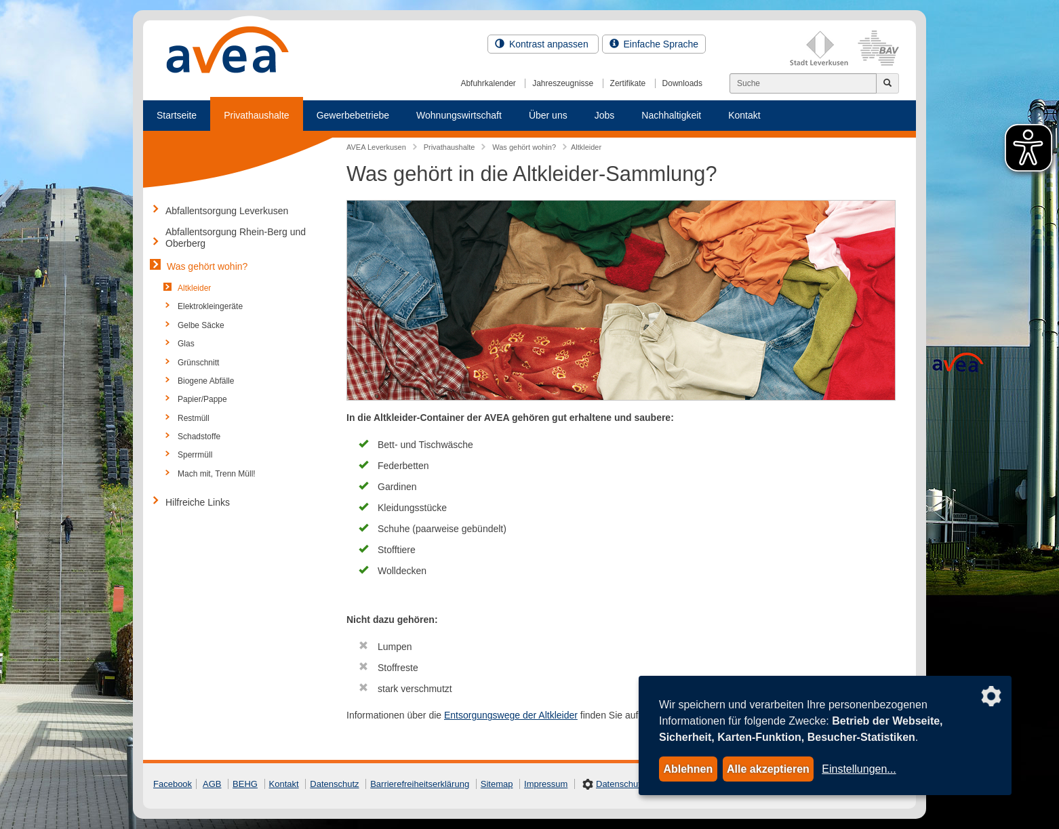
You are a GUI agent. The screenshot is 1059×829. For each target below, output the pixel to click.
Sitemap (497, 784)
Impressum (545, 784)
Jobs (605, 115)
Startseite (177, 115)
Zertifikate (628, 83)
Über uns (548, 115)
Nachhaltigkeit (671, 115)
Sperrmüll (195, 455)
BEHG (245, 784)
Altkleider (194, 288)
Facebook (172, 784)
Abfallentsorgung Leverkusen (226, 210)
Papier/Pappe (202, 399)
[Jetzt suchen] (887, 83)
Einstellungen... (859, 769)
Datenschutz (334, 784)
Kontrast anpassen (543, 44)
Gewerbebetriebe (353, 115)
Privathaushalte (256, 115)
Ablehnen (688, 769)
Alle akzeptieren (768, 769)
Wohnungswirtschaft (459, 115)
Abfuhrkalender (487, 83)
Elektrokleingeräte (210, 306)
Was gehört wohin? (207, 266)
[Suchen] (803, 83)
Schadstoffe (199, 436)
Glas (186, 343)
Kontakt (744, 115)
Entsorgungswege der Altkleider (511, 715)
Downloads (682, 83)
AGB (212, 784)
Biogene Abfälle (206, 381)
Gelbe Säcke (201, 325)
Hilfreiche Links (197, 502)
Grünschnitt (198, 362)
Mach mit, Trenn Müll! (217, 474)
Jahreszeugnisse (562, 83)
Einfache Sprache (654, 44)
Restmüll (193, 418)
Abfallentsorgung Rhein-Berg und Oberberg (235, 237)
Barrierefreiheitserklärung (419, 784)
